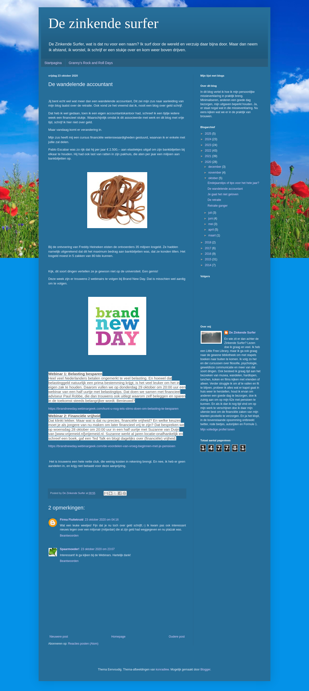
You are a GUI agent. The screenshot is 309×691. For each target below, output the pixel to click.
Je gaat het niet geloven (223, 194)
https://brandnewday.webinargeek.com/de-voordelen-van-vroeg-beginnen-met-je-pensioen (111, 446)
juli (210, 212)
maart (212, 235)
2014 (208, 265)
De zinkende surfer (103, 23)
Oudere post (177, 636)
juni (211, 218)
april (211, 229)
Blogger (205, 669)
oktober (213, 178)
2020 (208, 162)
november (215, 172)
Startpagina (53, 63)
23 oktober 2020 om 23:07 (98, 549)
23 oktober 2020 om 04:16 (102, 519)
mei (211, 224)
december (215, 166)
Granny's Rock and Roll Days (91, 63)
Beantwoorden (69, 535)
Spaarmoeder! (69, 549)
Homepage (118, 636)
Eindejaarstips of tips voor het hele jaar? (233, 183)
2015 (208, 259)
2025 (208, 133)
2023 (208, 145)
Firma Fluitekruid (71, 519)
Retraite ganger (218, 205)
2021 (208, 156)
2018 (208, 242)
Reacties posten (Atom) (83, 643)
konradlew (162, 669)
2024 (208, 139)
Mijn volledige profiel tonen (217, 429)
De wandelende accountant (225, 188)
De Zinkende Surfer (242, 332)
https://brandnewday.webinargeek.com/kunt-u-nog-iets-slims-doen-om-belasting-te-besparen (113, 408)
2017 (208, 248)
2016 (208, 253)
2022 (208, 150)
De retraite (214, 200)
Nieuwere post (58, 636)
